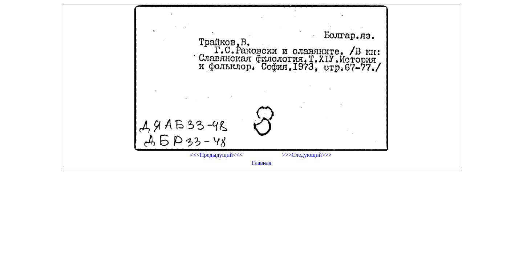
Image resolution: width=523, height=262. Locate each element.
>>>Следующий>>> (307, 155)
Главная (261, 163)
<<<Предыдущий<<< (216, 155)
